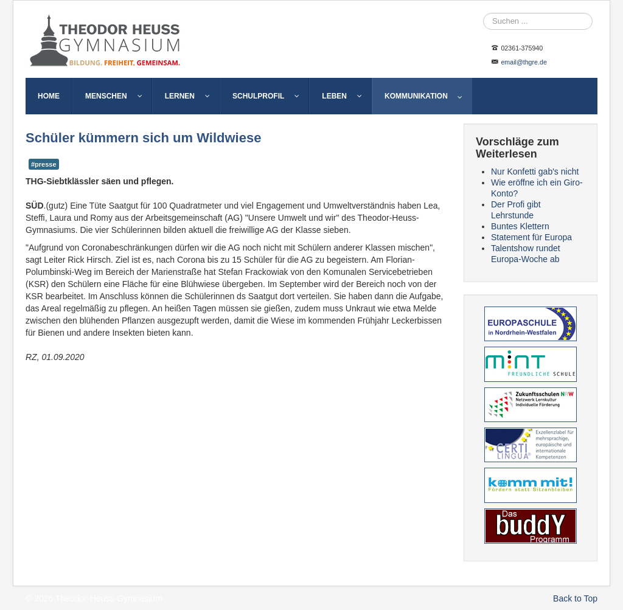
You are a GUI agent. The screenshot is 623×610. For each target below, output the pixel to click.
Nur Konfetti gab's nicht (535, 171)
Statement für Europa (531, 237)
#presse (44, 164)
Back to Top (575, 598)
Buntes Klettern (520, 226)
